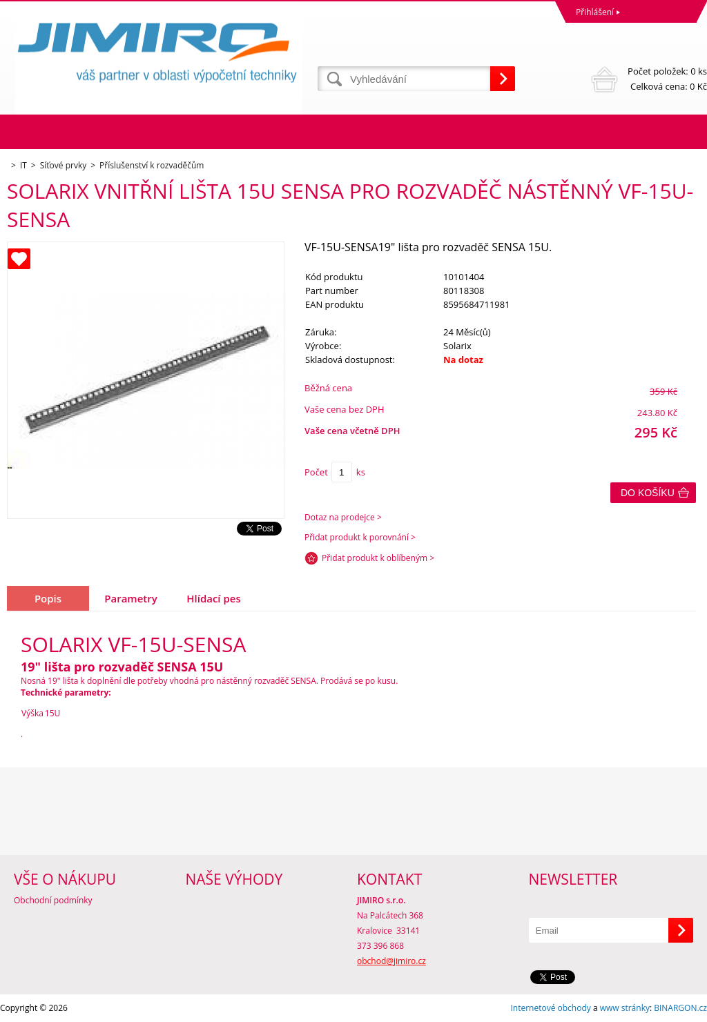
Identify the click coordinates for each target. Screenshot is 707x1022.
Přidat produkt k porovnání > (360, 537)
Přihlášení (595, 12)
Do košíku (648, 492)
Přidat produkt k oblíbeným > (378, 558)
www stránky (625, 1008)
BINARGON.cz (680, 1008)
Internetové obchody (550, 1008)
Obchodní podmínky (53, 900)
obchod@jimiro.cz (391, 961)
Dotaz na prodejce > (343, 517)
